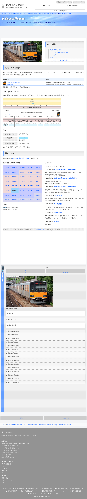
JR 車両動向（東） (31, 488)
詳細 (34, 435)
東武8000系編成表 (13, 371)
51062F (7, 186)
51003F (22, 167)
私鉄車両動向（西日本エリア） (11, 452)
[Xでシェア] (25, 271)
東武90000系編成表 (13, 375)
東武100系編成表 (13, 335)
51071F (22, 190)
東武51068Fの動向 (55, 50)
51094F (22, 200)
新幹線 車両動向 (6, 455)
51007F (14, 172)
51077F (30, 195)
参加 (70, 2)
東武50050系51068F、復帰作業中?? (65, 187)
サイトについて (6, 482)
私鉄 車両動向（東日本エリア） (16, 13)
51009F (30, 172)
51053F (14, 177)
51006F (7, 172)
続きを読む (65, 60)
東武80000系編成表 (13, 367)
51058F (14, 181)
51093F (14, 200)
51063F (14, 186)
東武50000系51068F (65, 13)
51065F (30, 186)
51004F (30, 167)
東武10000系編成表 (13, 331)
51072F (30, 190)
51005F (38, 167)
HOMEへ (65, 418)
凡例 (54, 55)
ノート (3, 473)
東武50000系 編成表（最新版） (48, 13)
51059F (22, 181)
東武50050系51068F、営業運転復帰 (64, 169)
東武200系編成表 (13, 342)
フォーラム (5, 466)
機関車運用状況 (6, 464)
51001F (7, 167)
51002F (14, 167)
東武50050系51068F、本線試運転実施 (65, 178)
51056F (38, 177)
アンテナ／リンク (7, 480)
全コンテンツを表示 (61, 11)
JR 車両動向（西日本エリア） (10, 448)
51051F (38, 172)
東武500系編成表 (13, 353)
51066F (38, 186)
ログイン (76, 2)
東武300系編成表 (13, 349)
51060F (30, 181)
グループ (4, 470)
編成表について (12, 319)
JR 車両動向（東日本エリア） (10, 446)
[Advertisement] (43, 31)
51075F (14, 195)
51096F (38, 200)
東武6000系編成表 (13, 360)
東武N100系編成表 (13, 382)
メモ (83, 2)
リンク (43, 493)
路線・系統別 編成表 (8, 457)
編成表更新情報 (47, 491)
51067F (7, 190)
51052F (7, 177)
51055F (30, 177)
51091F (38, 195)
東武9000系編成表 (13, 378)
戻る (21, 418)
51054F (22, 177)
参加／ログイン (62, 2)
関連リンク (53, 57)
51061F (38, 181)
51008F (22, 172)
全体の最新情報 (76, 491)
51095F (30, 200)
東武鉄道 (56, 221)
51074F (7, 195)
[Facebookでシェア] (65, 271)
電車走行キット (6, 478)
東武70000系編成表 (13, 364)
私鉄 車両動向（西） (78, 488)
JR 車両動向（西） (46, 488)
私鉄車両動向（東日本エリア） (11, 450)
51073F (38, 190)
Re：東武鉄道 (58, 195)
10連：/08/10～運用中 (60, 52)
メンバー (4, 468)
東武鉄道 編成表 (32, 13)
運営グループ (40, 230)
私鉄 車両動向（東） (62, 488)
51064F (22, 186)
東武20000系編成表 (13, 338)
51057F (7, 181)
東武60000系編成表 (13, 357)
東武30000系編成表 (13, 346)
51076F (22, 195)
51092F (7, 200)
